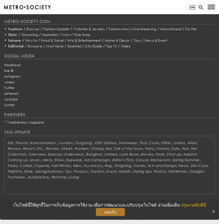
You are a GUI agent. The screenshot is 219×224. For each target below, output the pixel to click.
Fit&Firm (14, 171)
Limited (110, 154)
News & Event (156, 40)
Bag (108, 166)
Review (14, 148)
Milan (192, 143)
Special (54, 154)
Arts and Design (161, 166)
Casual (141, 160)
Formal (162, 148)
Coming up (17, 160)
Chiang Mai (101, 148)
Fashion (15, 29)
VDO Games (105, 143)
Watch (159, 171)
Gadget (196, 171)
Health (124, 171)
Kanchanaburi (43, 143)
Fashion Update (56, 29)
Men (77, 166)
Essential (74, 46)
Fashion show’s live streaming (132, 29)
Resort (28, 148)
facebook (12, 65)
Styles (12, 166)
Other (166, 143)
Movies (146, 154)
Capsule (41, 166)
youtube (11, 99)
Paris (159, 154)
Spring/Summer (186, 160)
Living (73, 177)
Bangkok (94, 154)
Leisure (14, 40)
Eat (10, 143)
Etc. (39, 148)
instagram (12, 76)
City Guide (93, 46)
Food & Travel (52, 40)
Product (81, 171)
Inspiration (50, 35)
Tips (68, 171)
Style (12, 35)
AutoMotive (38, 177)
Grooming (29, 35)
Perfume (58, 177)
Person (21, 143)
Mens (47, 160)
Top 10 (111, 46)
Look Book (128, 154)
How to (31, 40)
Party (149, 148)
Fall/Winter (61, 166)
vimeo (9, 82)
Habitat (190, 154)
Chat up (173, 154)
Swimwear (128, 143)
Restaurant (160, 160)
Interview (37, 154)
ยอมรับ (110, 212)
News (183, 166)
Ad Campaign (97, 160)
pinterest (11, 93)
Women (81, 148)
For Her (191, 29)
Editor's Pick (122, 160)
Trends (139, 166)
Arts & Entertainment (84, 40)
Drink (28, 171)
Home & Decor (117, 40)
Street (66, 148)
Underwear (73, 154)
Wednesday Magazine (25, 122)
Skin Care (199, 166)
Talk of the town (128, 148)
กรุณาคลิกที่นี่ (193, 205)
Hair (185, 148)
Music (35, 160)
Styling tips (142, 171)
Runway (33, 29)
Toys (137, 40)
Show (59, 160)
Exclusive (35, 46)
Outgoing (83, 143)
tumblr (9, 105)
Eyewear (74, 160)
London (65, 143)
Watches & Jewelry (89, 29)
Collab (26, 166)
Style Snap (82, 35)
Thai (143, 143)
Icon (66, 35)
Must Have (55, 46)
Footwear (16, 177)
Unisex (179, 143)
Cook (154, 143)
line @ (8, 70)
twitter (9, 88)
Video (126, 46)
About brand (170, 29)
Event (111, 171)
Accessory (92, 166)
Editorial (16, 46)
